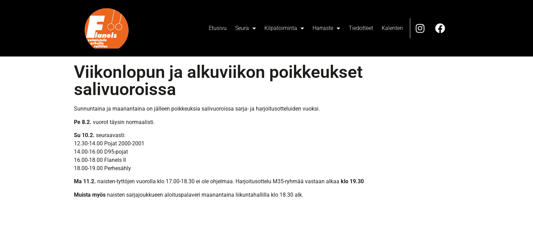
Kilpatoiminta (284, 28)
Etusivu (218, 28)
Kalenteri (392, 28)
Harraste (326, 28)
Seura (245, 28)
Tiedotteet (361, 28)
